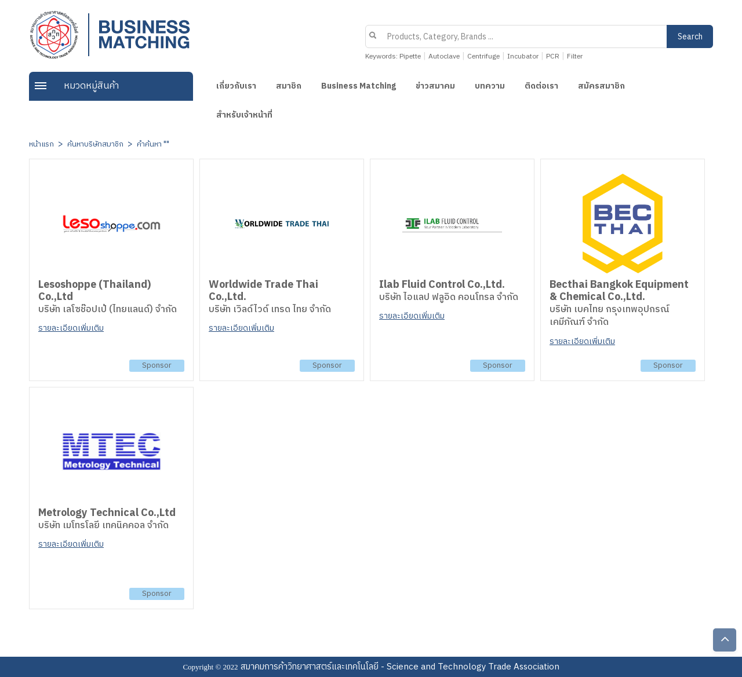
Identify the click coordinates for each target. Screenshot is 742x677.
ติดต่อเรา (541, 86)
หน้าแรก (41, 144)
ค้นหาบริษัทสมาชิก (95, 144)
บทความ (490, 86)
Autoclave (444, 56)
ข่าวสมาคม (435, 86)
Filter (575, 56)
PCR (552, 56)
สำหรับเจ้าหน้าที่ (244, 115)
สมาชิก (288, 86)
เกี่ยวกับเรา (236, 86)
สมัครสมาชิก (601, 86)
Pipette (410, 56)
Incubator (523, 56)
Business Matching (358, 86)
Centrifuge (483, 56)
